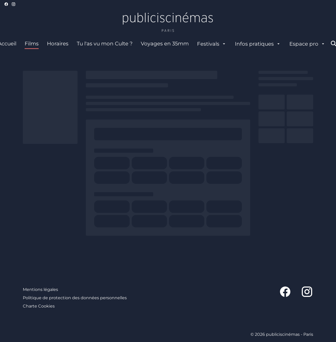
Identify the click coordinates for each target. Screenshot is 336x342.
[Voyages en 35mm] (165, 44)
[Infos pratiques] (258, 44)
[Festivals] (212, 44)
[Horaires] (57, 44)
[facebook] (6, 4)
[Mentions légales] (40, 289)
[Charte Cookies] (39, 306)
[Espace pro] (307, 44)
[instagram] (13, 4)
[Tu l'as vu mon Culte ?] (104, 44)
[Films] (32, 44)
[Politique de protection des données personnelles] (75, 298)
